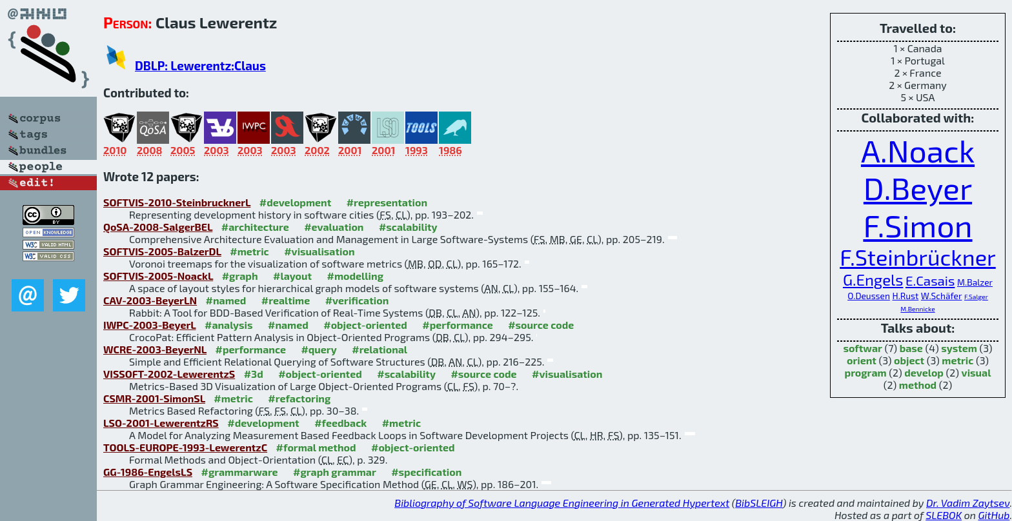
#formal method (316, 447)
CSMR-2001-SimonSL (154, 398)
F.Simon (917, 225)
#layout (292, 276)
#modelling (355, 276)
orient (861, 360)
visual (976, 372)
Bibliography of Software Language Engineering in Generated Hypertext (561, 502)
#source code (541, 325)
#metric (249, 251)
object (909, 360)
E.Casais (930, 280)
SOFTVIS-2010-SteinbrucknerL (176, 202)
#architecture (255, 227)
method (917, 384)
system (959, 348)
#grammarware (239, 472)
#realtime (285, 300)
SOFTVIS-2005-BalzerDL (162, 251)
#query (318, 349)
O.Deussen (868, 295)
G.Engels (873, 279)
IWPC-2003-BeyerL (149, 325)
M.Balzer (975, 282)
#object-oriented (365, 325)
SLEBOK (944, 515)
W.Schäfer (941, 295)
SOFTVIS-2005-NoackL (158, 276)
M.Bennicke (917, 309)
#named (226, 300)
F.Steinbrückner (918, 257)
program (866, 372)
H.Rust (905, 295)
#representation (387, 202)
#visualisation (319, 251)
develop (924, 372)
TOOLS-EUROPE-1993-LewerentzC (185, 447)
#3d (253, 374)
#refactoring (299, 398)
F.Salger (976, 296)
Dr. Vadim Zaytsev (967, 502)
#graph (240, 276)
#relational (379, 349)
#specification (426, 472)
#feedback (340, 423)
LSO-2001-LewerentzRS (161, 423)
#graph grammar (334, 472)
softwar (862, 348)
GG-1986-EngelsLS (147, 472)
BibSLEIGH (758, 502)
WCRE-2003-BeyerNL (155, 349)
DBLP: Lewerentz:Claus (200, 65)
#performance (457, 325)
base (911, 348)
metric (957, 360)
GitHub (994, 515)
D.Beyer (918, 187)
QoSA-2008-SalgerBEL (157, 227)
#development (295, 202)
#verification (357, 300)
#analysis (229, 325)
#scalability (408, 227)
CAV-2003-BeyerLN (150, 300)
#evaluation (333, 227)
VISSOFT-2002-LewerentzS (169, 374)
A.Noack (918, 150)
